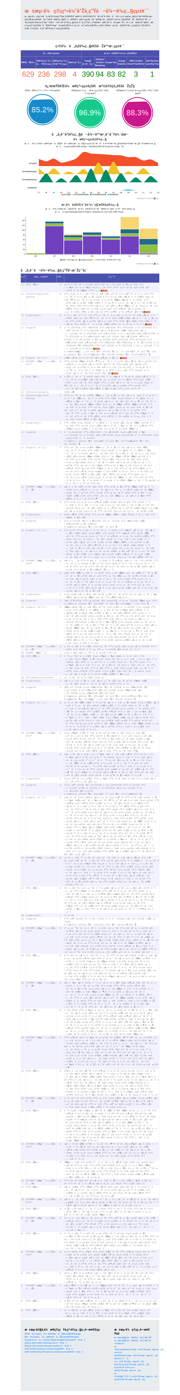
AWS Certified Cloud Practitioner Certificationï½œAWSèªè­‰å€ (54, 1352)
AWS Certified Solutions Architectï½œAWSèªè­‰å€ (49, 1349)
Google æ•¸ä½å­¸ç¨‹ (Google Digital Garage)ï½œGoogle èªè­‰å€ (55, 1340)
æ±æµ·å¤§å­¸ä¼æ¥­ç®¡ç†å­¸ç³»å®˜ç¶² (132, 1337)
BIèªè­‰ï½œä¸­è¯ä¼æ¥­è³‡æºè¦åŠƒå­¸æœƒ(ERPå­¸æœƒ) (52, 1337)
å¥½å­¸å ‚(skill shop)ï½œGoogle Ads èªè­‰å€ (46, 1343)
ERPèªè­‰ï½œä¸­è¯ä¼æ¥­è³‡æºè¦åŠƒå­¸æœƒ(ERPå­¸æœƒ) (53, 1334)
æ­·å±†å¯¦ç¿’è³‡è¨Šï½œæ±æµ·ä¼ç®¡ (131, 1364)
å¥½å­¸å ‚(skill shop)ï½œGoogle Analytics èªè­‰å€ (48, 1346)
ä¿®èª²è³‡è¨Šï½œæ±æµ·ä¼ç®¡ (129, 1379)
